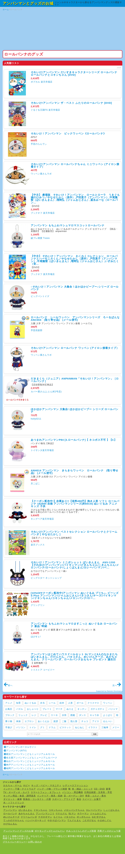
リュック (23, 715)
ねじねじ (79, 727)
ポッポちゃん (84, 817)
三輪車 (104, 727)
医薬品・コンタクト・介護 (37, 799)
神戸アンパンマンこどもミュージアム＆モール (29, 765)
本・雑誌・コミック (82, 789)
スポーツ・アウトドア (63, 799)
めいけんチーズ (11, 817)
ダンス (82, 715)
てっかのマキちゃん (13, 820)
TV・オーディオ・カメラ (16, 792)
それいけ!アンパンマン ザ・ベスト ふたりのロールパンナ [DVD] (71, 102)
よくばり (107, 715)
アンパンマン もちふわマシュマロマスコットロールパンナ (67, 225)
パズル (19, 709)
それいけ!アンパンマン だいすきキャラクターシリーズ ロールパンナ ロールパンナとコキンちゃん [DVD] (74, 73)
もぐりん (58, 817)
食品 (79, 799)
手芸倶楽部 (36, 330)
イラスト (93, 727)
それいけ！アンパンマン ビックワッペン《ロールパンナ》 (68, 133)
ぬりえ (70, 709)
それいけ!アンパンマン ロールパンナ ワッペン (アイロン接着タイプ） (75, 348)
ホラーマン (83, 813)
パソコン (20, 727)
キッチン (82, 709)
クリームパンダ (29, 817)
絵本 (62, 703)
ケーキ (54, 715)
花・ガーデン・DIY (74, 796)
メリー (115, 727)
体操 (18, 721)
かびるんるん (10, 824)
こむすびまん (89, 820)
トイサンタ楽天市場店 (42, 450)
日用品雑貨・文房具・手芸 (98, 792)
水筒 (64, 715)
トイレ (32, 727)
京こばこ (35, 483)
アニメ (8, 703)
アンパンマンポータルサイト (20, 747)
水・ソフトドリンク (13, 802)
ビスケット (65, 727)
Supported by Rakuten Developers (109, 691)
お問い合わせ (35, 842)
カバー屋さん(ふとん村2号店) (46, 391)
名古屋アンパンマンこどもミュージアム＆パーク (30, 757)
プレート (47, 709)
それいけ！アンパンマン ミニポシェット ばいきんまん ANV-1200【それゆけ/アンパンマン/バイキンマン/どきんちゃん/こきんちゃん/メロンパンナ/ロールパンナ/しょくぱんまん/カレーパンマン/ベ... (75, 565)
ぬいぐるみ (30, 703)
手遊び (8, 727)
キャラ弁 (94, 715)
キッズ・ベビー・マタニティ (46, 785)
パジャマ (113, 709)
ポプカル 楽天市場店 (41, 82)
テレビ (43, 715)
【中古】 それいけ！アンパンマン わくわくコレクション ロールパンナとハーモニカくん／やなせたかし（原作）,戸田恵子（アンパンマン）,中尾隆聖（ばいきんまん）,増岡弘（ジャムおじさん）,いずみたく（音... (75, 260)
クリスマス (93, 703)
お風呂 (8, 709)
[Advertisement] (62, 30)
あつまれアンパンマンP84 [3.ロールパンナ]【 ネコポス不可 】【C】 (74, 439)
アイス (95, 721)
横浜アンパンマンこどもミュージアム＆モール (29, 754)
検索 (94, 734)
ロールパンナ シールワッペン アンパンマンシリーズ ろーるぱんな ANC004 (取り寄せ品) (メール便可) (76, 318)
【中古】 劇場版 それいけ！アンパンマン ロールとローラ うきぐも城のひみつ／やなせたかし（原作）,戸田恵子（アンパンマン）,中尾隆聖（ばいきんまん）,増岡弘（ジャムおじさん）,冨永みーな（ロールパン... (75, 198)
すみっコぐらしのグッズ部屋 (81, 831)
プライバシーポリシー (14, 842)
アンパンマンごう (45, 813)
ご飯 (64, 721)
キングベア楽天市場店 (42, 519)
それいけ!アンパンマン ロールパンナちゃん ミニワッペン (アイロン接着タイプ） (75, 165)
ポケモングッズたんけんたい (50, 831)
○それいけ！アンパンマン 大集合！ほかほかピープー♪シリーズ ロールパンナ (75, 288)
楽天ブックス (38, 545)
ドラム (52, 727)
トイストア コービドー (43, 670)
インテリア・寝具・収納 (49, 796)
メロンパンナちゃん (74, 810)
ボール (80, 703)
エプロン (29, 721)
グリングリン (38, 605)
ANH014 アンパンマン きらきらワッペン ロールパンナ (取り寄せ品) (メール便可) (74, 471)
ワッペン (107, 703)
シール (52, 703)
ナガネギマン (45, 817)
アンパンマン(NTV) (15, 750)
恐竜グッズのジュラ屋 (109, 831)
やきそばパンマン (56, 820)
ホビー (26, 785)
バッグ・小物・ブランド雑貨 (52, 789)
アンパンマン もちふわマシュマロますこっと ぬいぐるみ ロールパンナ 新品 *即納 (74, 625)
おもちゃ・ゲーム (12, 785)
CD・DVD (99, 789)
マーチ (59, 709)
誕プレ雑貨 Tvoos (40, 238)
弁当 (42, 703)
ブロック (10, 715)
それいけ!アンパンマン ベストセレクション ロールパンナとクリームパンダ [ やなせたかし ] (74, 533)
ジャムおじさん (98, 813)
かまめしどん (104, 820)
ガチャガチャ (97, 709)
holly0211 (36, 419)
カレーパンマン (94, 810)
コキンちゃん (56, 810)
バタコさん (69, 817)
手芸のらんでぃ (39, 144)
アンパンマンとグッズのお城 (28, 3)
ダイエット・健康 (12, 799)
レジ (34, 715)
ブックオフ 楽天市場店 (43, 213)
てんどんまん (74, 820)
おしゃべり (33, 709)
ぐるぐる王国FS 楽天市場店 (45, 110)
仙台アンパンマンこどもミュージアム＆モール (29, 761)
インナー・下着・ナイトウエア (19, 789)
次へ (116, 685)
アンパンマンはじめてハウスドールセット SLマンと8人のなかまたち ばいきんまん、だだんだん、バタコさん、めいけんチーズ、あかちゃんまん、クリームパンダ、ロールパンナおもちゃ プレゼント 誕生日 (74, 657)
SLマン (72, 813)
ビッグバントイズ (40, 296)
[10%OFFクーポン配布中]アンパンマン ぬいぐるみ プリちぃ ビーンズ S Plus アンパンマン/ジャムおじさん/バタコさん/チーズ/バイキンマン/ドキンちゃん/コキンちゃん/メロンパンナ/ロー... (75, 596)
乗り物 (8, 721)
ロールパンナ (10, 813)
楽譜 (55, 721)
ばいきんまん (25, 810)
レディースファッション (75, 785)
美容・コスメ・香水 (95, 796)
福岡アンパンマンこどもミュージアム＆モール (29, 768)
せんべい (107, 721)
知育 (18, 703)
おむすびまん (99, 817)
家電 (108, 789)
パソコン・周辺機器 (72, 792)
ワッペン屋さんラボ (41, 174)
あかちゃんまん (26, 813)
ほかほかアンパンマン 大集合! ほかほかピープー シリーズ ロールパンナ (74, 410)
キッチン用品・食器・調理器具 (19, 796)
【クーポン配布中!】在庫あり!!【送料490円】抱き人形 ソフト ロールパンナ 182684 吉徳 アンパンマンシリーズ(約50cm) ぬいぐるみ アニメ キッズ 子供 (75, 504)
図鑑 (72, 715)
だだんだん (61, 813)
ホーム (6, 9)
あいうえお (43, 721)
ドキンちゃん (40, 810)
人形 (70, 703)
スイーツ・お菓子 (91, 799)
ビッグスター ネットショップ (46, 578)
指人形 (73, 721)
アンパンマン (10, 810)
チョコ (84, 721)
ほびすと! (36, 636)
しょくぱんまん (111, 810)
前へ (8, 685)
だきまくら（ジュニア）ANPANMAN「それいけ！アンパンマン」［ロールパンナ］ (75, 380)
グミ (42, 727)
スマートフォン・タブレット (46, 792)
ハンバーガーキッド (35, 820)
